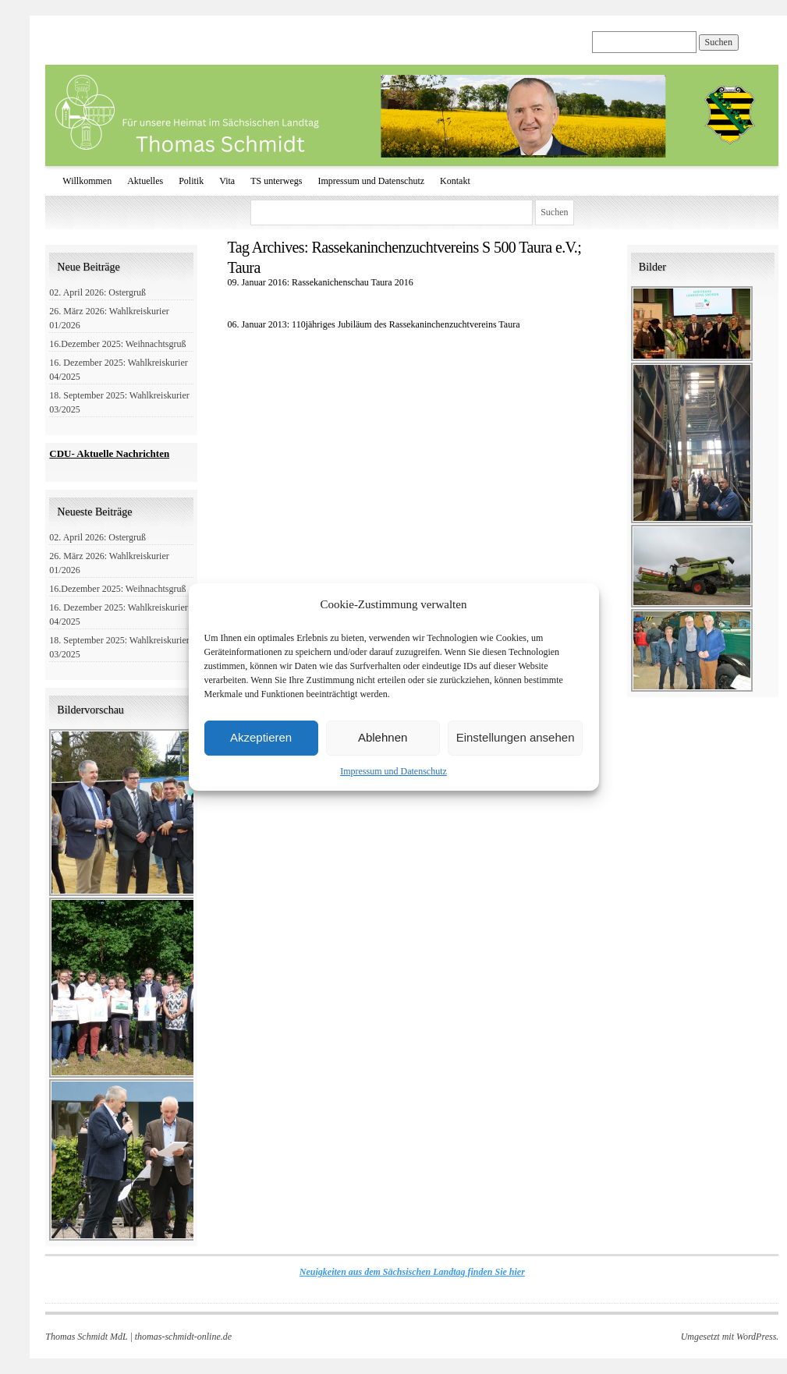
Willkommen (87, 180)
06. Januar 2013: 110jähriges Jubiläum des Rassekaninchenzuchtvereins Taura (373, 324)
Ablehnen (382, 737)
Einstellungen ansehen (515, 737)
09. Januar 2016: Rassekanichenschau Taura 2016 (320, 282)
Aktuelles (145, 180)
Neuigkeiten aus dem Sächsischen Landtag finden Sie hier (412, 1271)
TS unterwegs (276, 180)
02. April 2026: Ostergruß (97, 292)
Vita (227, 180)
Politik (191, 180)
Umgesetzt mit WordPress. (730, 1336)
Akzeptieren (261, 737)
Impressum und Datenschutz (393, 771)
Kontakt (455, 180)
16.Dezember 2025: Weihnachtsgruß (117, 343)
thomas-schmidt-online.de (183, 1336)
